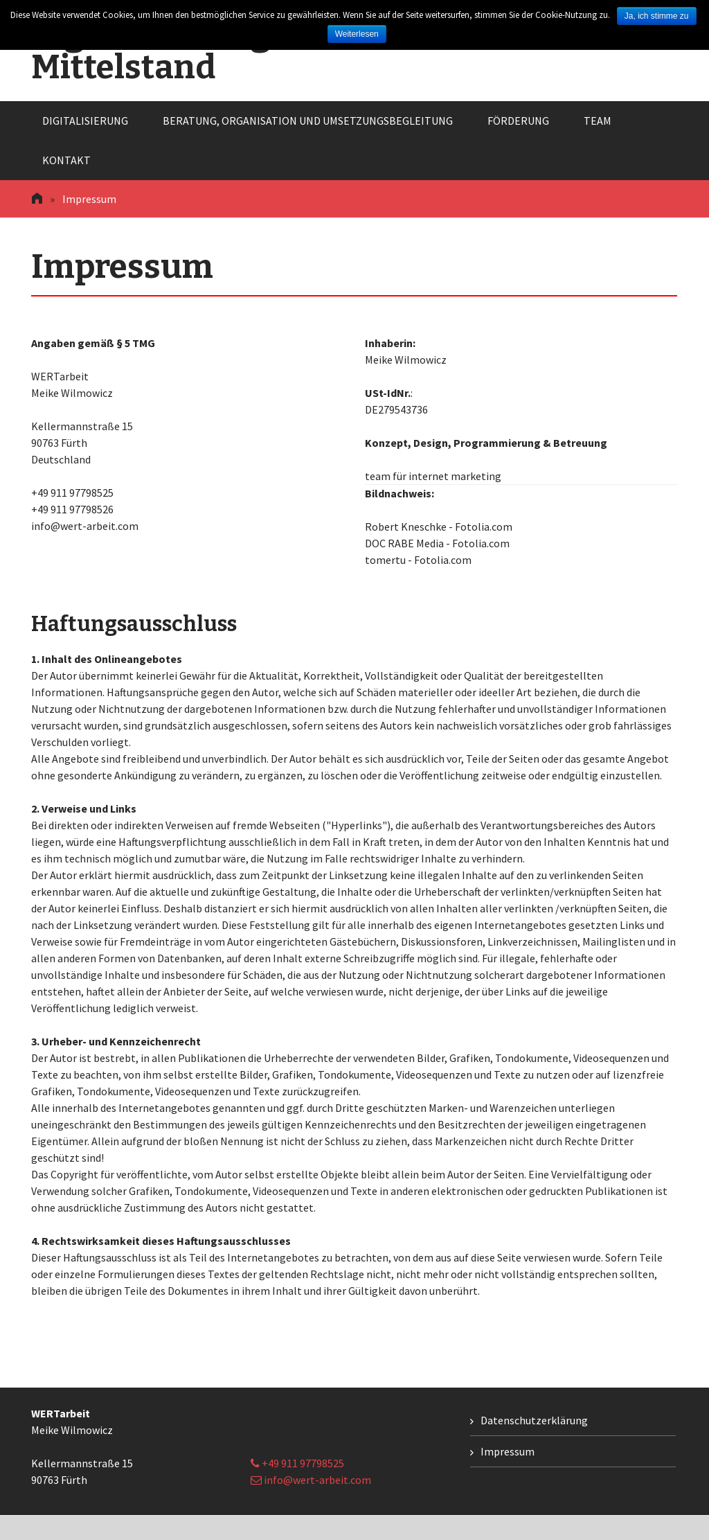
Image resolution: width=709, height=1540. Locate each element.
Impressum (508, 1451)
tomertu (385, 560)
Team (597, 120)
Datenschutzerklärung (534, 1420)
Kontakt (66, 160)
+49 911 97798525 (297, 1463)
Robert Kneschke (406, 526)
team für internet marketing (433, 476)
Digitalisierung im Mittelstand (174, 50)
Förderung (518, 120)
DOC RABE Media (404, 543)
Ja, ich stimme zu (657, 16)
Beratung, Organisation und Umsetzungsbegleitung (308, 120)
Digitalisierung (85, 120)
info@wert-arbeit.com (311, 1480)
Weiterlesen (357, 34)
